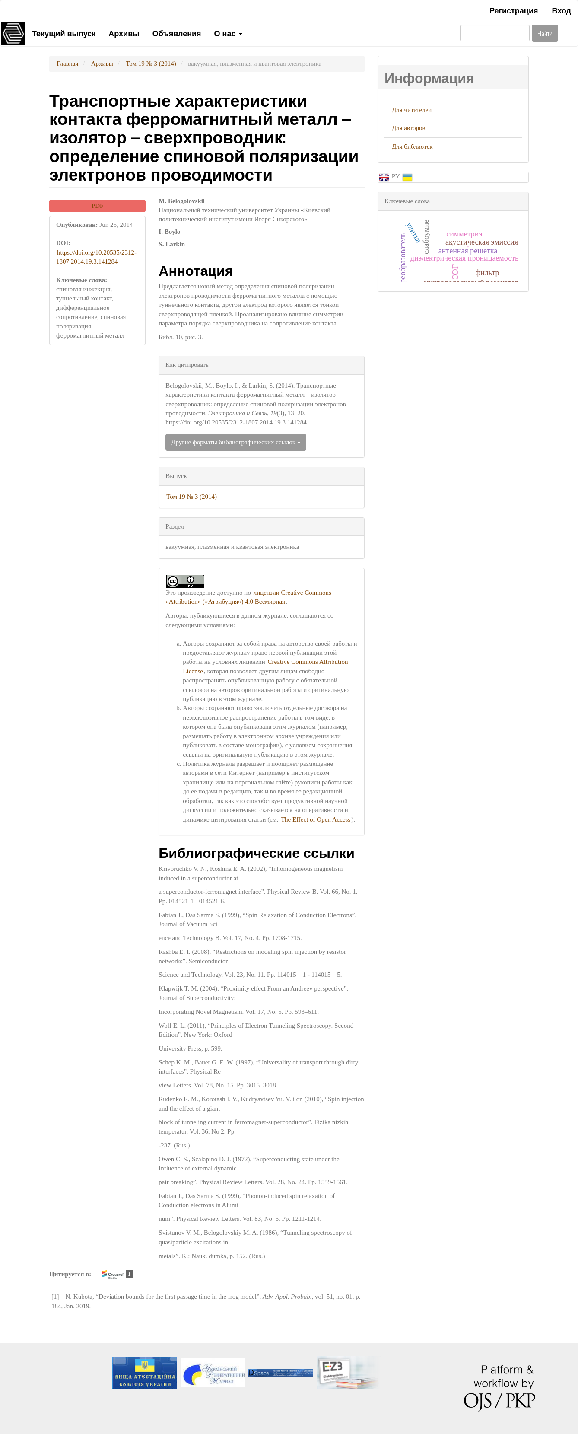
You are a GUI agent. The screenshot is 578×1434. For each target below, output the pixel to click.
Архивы (123, 32)
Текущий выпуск (63, 32)
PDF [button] (98, 205)
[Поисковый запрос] (495, 33)
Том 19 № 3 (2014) (151, 63)
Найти (545, 33)
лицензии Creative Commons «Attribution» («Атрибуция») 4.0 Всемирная (248, 597)
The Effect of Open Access (315, 819)
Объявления (176, 32)
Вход (561, 9)
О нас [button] (228, 32)
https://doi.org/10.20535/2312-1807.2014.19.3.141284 (96, 257)
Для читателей (412, 109)
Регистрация (513, 9)
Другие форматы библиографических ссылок (235, 442)
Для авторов (409, 127)
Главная (67, 63)
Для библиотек (412, 146)
